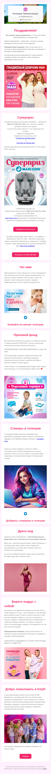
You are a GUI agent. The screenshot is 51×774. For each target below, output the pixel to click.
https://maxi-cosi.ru (11, 218)
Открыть (25, 756)
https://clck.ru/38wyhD (27, 246)
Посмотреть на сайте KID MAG (25, 255)
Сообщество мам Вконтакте (25, 138)
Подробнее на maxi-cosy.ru (25, 229)
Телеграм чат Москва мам (25, 143)
